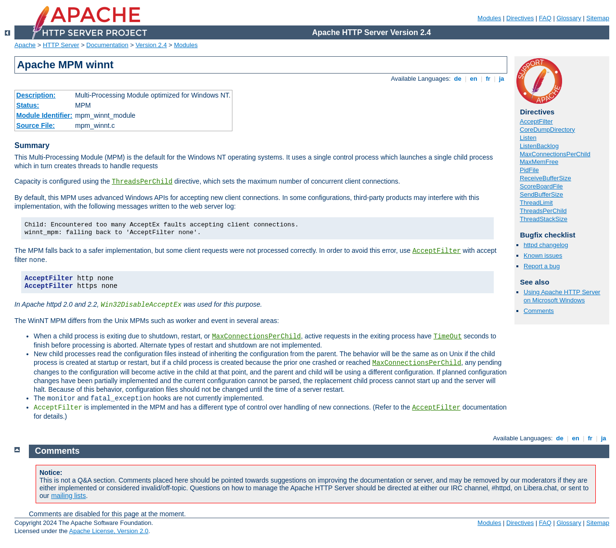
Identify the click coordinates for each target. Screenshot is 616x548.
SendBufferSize (541, 194)
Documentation (107, 45)
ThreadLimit (536, 202)
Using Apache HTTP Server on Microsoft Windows (562, 296)
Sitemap (597, 18)
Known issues (543, 255)
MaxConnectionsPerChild (256, 336)
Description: (36, 95)
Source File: (35, 125)
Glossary (568, 18)
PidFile (529, 170)
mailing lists (68, 495)
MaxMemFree (539, 161)
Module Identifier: (44, 115)
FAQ (545, 18)
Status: (27, 105)
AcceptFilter (436, 251)
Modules (489, 18)
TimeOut (448, 336)
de (457, 78)
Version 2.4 (151, 45)
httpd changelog (546, 245)
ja (501, 78)
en (473, 78)
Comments (539, 310)
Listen (528, 137)
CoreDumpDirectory (547, 129)
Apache (25, 45)
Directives (520, 18)
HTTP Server (61, 45)
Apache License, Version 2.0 (108, 531)
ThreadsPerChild (142, 182)
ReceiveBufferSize (545, 178)
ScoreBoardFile (541, 186)
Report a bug (542, 266)
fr (488, 78)
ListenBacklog (539, 145)
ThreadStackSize (543, 219)
